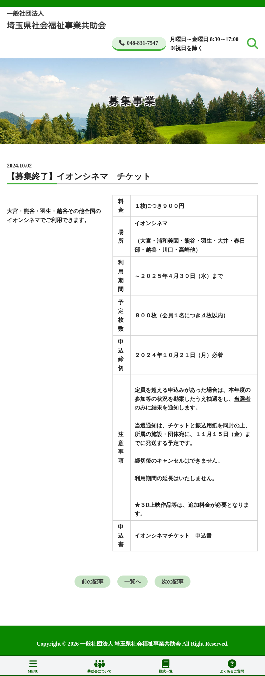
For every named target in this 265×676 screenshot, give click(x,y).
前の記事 (92, 582)
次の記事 (172, 582)
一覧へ (132, 582)
